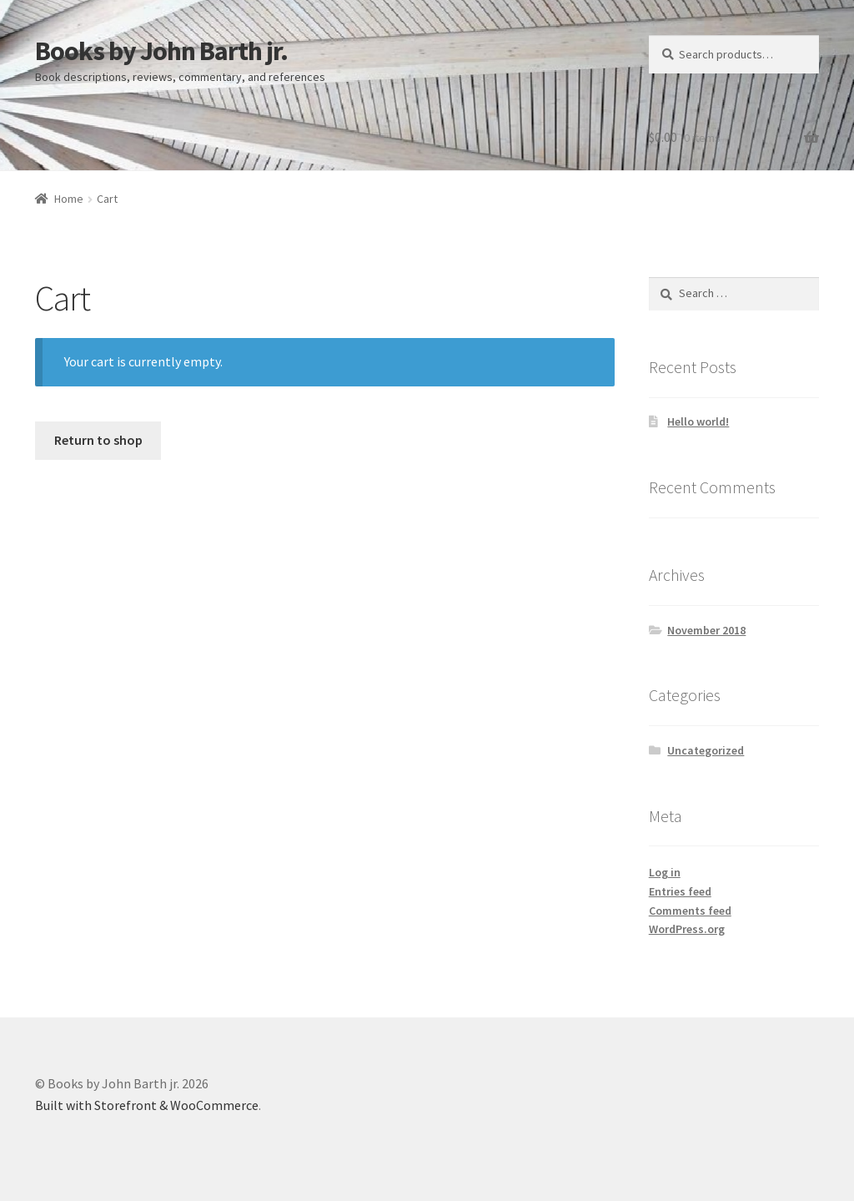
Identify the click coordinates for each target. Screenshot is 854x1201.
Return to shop (98, 439)
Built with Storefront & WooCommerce (147, 1105)
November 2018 (706, 630)
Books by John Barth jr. (161, 51)
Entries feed (680, 891)
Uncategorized (705, 750)
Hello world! (698, 421)
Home (68, 198)
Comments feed (690, 910)
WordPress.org (687, 928)
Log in (665, 872)
